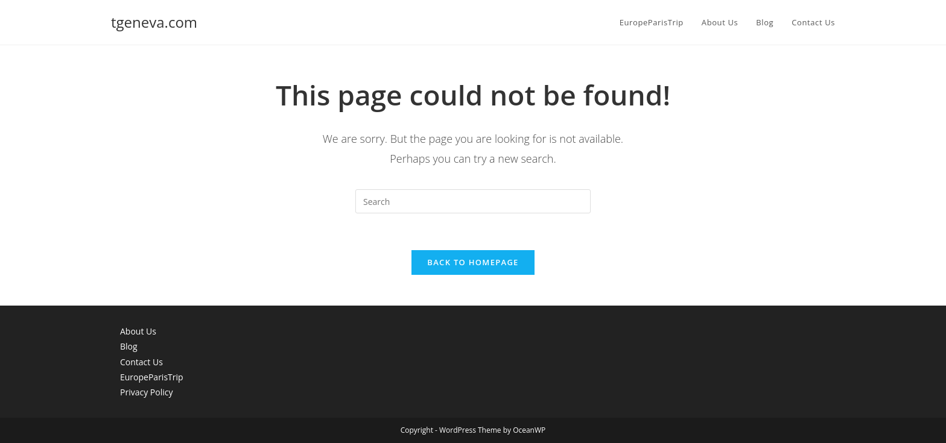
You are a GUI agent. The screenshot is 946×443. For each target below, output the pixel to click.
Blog (129, 346)
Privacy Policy (146, 392)
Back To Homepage (472, 262)
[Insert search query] (473, 201)
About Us (138, 331)
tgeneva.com (154, 22)
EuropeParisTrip (151, 377)
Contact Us (141, 362)
